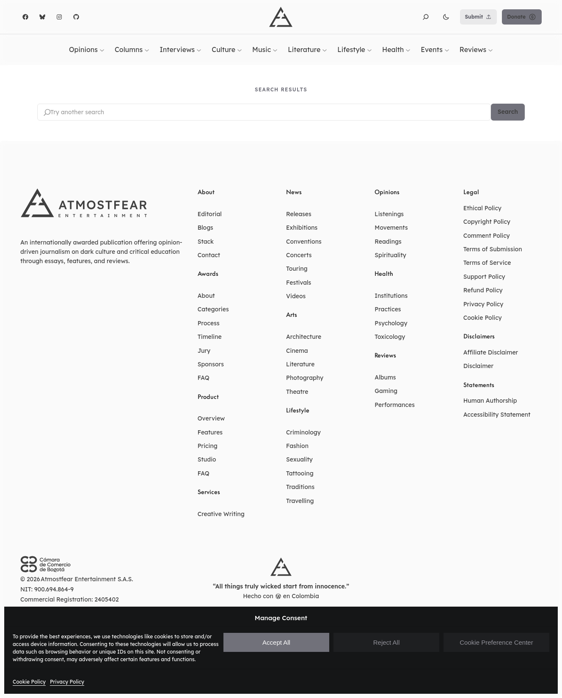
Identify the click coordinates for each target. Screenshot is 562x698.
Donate (522, 17)
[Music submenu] (275, 49)
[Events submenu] (446, 49)
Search (508, 112)
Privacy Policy (67, 682)
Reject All (386, 642)
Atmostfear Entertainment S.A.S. (87, 579)
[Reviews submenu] (490, 49)
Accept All (276, 642)
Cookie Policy (29, 682)
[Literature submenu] (324, 49)
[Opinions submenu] (102, 49)
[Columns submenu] (146, 49)
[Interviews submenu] (198, 49)
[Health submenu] (407, 49)
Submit (478, 17)
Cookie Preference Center (496, 642)
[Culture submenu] (239, 49)
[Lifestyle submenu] (369, 49)
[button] (425, 17)
